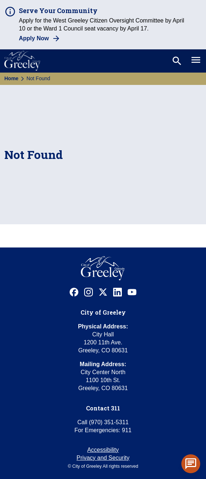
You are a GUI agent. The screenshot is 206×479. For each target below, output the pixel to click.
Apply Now (34, 38)
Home (11, 78)
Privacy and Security (103, 458)
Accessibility (103, 450)
